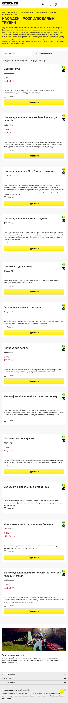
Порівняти (10, 96)
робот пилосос (47, 660)
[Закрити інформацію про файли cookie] (65, 690)
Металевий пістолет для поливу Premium (28, 524)
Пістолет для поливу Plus (19, 438)
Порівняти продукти (45, 53)
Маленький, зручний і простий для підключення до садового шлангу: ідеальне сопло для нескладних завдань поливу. (32, 281)
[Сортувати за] (17, 53)
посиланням (6, 698)
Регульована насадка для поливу (24, 307)
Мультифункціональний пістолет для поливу (31, 396)
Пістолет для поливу (16, 348)
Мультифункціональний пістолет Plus (26, 487)
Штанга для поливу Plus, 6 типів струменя (29, 171)
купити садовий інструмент (12, 658)
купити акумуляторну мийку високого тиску (24, 660)
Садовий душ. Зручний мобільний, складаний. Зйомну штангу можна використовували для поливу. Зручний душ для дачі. (29, 92)
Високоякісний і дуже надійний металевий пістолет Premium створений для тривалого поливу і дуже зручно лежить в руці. (31, 547)
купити (34, 102)
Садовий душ (12, 68)
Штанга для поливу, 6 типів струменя (26, 218)
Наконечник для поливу (18, 266)
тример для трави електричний (36, 658)
